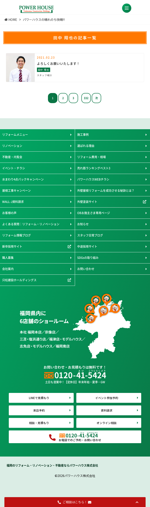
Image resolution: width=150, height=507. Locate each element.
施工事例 (83, 134)
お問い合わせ (85, 269)
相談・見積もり (39, 423)
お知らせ (83, 224)
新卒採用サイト (12, 246)
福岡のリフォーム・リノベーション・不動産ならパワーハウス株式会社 (52, 465)
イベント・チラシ (13, 168)
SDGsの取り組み (88, 257)
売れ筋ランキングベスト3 (93, 168)
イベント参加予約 (106, 398)
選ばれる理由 (85, 145)
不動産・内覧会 (12, 157)
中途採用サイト (87, 246)
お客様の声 (9, 213)
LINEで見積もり (39, 398)
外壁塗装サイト (87, 201)
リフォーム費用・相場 (91, 157)
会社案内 (8, 269)
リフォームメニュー (15, 134)
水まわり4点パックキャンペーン (23, 179)
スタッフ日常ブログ (90, 235)
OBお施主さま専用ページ (93, 213)
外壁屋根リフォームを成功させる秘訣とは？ (105, 190)
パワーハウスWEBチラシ (93, 179)
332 (86, 98)
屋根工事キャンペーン (16, 190)
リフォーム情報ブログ (16, 235)
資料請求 (106, 410)
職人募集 (8, 257)
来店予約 (39, 410)
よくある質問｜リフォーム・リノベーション (30, 224)
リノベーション (12, 145)
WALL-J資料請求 (13, 201)
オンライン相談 (107, 423)
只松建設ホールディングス (19, 280)
